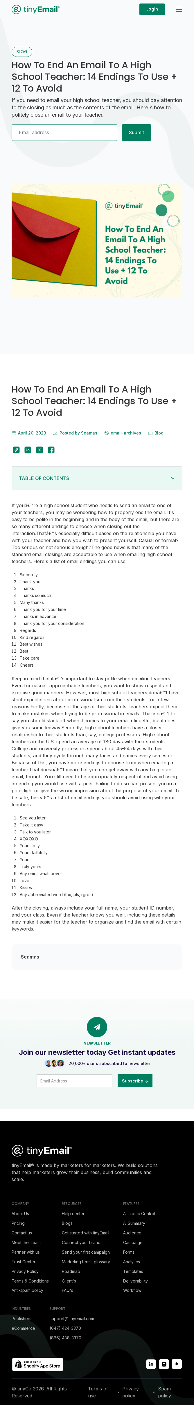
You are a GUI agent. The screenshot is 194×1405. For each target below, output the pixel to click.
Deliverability (135, 1280)
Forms (128, 1252)
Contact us (22, 1232)
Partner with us (26, 1252)
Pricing (18, 1223)
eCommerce (23, 1328)
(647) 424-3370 (65, 1328)
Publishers (21, 1318)
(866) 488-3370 (65, 1337)
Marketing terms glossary (86, 1261)
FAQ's (67, 1290)
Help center (73, 1213)
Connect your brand (81, 1242)
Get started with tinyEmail (85, 1232)
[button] (178, 9)
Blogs (67, 1223)
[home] (36, 9)
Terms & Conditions (30, 1280)
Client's (69, 1280)
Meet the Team (26, 1242)
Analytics (131, 1261)
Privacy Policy (25, 1271)
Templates (133, 1271)
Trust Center (23, 1261)
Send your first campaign (86, 1252)
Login (152, 9)
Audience (132, 1232)
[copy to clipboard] (16, 450)
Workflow (132, 1290)
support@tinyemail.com (72, 1318)
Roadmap (71, 1271)
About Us (20, 1213)
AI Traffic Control (139, 1213)
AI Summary (134, 1223)
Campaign (132, 1242)
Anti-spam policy (27, 1290)
